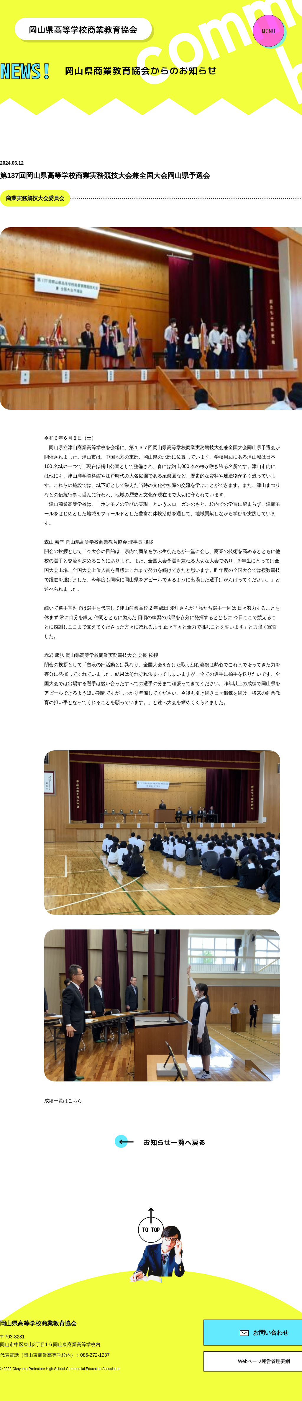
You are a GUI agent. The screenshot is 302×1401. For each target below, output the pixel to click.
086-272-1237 (95, 1355)
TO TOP (151, 1225)
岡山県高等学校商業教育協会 (38, 1323)
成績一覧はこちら (63, 1100)
